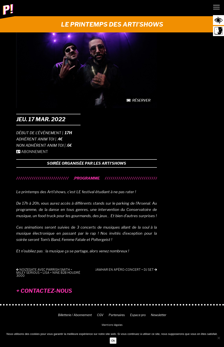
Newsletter (158, 315)
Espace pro (138, 315)
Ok (113, 340)
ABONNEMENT (32, 152)
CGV (100, 315)
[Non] (218, 338)
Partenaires (117, 315)
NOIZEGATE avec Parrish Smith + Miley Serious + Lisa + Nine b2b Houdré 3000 (48, 273)
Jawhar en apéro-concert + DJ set (126, 270)
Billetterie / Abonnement (75, 315)
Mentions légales (112, 324)
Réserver (138, 100)
